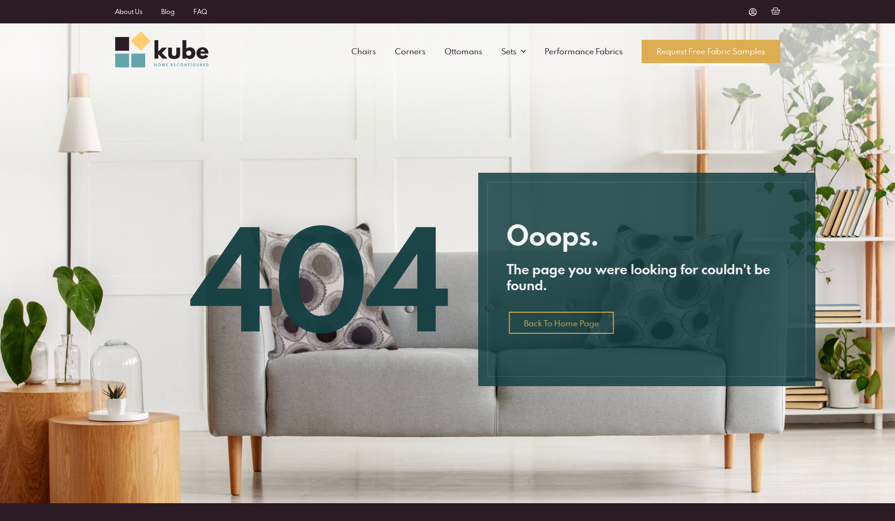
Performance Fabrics (584, 51)
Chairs (363, 51)
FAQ (200, 11)
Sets (513, 51)
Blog (168, 11)
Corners (410, 51)
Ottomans (463, 51)
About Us (128, 11)
